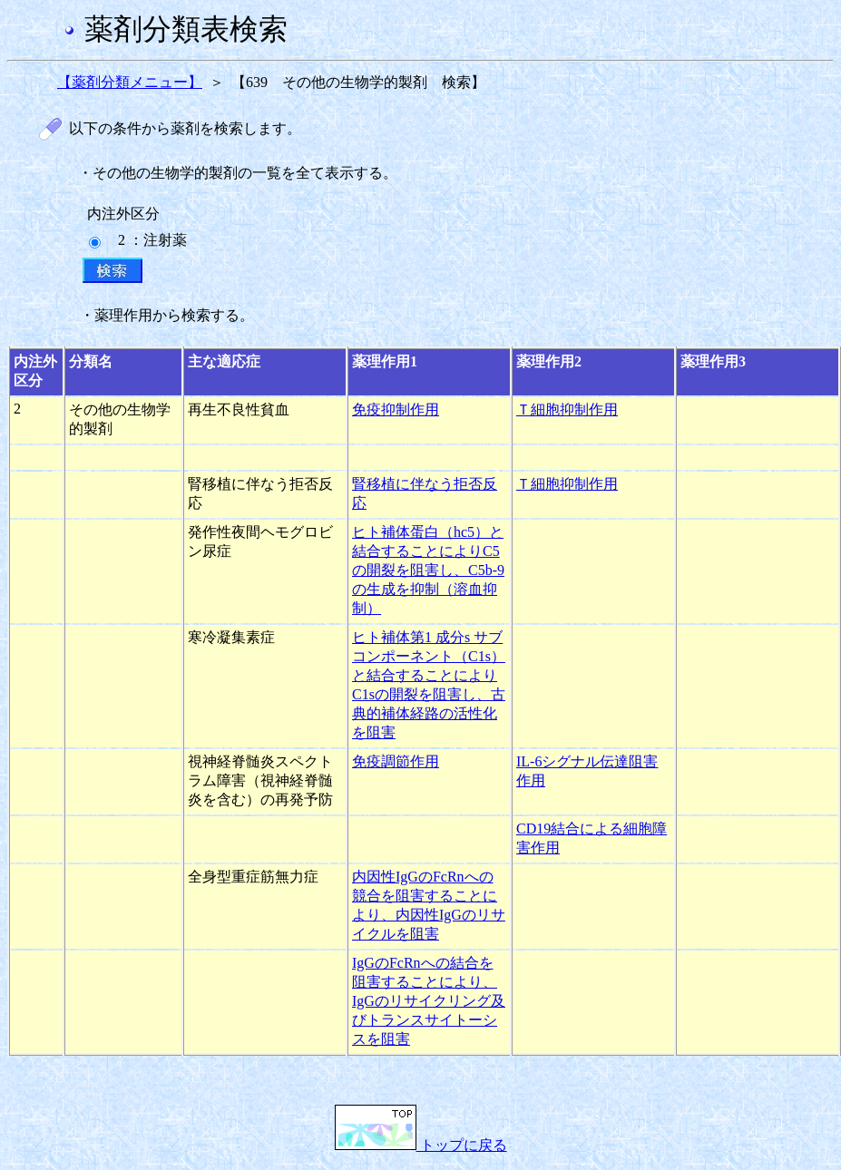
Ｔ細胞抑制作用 (567, 409)
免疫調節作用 (395, 761)
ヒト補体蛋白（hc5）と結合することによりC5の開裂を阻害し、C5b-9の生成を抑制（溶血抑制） (428, 570)
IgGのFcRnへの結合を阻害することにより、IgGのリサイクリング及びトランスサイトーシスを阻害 (428, 1001)
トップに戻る (421, 1145)
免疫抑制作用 (395, 409)
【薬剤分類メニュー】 (129, 82)
